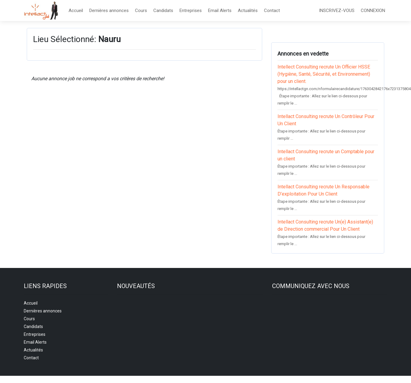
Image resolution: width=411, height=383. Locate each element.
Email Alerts (220, 10)
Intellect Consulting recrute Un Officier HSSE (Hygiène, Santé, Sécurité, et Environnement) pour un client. (324, 74)
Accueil (76, 10)
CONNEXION (373, 10)
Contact (272, 10)
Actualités (248, 10)
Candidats (163, 10)
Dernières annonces (109, 10)
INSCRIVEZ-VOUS (336, 10)
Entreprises (190, 10)
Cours (141, 10)
